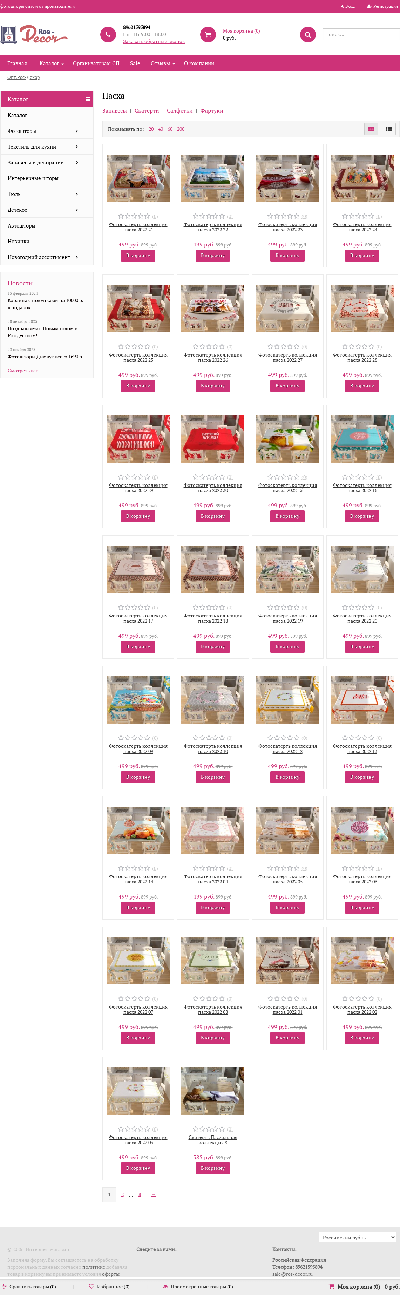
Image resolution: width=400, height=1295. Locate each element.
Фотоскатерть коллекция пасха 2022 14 (138, 879)
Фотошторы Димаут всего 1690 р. (45, 356)
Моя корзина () (241, 30)
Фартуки (212, 110)
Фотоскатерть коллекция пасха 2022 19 (287, 618)
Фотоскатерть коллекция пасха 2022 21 (138, 227)
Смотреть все (23, 370)
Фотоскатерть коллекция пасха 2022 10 (213, 748)
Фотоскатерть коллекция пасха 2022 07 (138, 1009)
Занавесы (114, 110)
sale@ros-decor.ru (292, 1273)
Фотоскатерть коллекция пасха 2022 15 (287, 488)
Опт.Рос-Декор (23, 77)
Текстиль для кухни (32, 146)
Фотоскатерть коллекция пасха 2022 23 (287, 227)
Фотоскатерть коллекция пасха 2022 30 (213, 488)
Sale (135, 63)
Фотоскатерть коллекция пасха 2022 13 (362, 748)
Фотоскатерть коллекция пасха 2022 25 (138, 357)
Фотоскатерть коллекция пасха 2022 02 (362, 1009)
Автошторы (21, 225)
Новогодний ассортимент (39, 256)
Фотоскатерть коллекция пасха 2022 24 (362, 227)
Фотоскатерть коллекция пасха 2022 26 (213, 357)
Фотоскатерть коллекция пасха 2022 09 (138, 748)
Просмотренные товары (198, 1286)
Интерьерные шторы (33, 178)
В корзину (138, 255)
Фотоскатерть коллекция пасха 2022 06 (362, 879)
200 (180, 129)
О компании (199, 63)
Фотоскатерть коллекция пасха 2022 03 (138, 1140)
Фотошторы (22, 130)
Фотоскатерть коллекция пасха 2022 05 (287, 879)
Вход (350, 6)
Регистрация (385, 6)
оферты (111, 1273)
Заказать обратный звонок (154, 41)
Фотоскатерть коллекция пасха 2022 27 (287, 357)
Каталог (49, 63)
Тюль (14, 193)
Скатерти (147, 110)
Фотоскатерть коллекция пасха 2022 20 (362, 618)
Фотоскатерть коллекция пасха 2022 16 (362, 488)
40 (160, 129)
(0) (155, 216)
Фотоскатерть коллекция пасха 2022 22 (213, 227)
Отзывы (160, 63)
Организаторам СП (96, 63)
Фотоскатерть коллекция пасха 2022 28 (362, 357)
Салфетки (180, 110)
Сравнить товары (29, 1286)
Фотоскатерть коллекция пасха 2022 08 (213, 1009)
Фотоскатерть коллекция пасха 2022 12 (287, 748)
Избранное (110, 1286)
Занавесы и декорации (36, 162)
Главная (17, 63)
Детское (17, 209)
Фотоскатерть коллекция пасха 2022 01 (287, 1009)
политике (93, 1266)
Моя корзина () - (369, 1286)
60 (170, 129)
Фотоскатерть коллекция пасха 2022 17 (138, 618)
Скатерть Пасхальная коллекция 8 (213, 1140)
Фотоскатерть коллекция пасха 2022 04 (213, 879)
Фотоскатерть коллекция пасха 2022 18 (213, 618)
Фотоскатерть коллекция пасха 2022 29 (138, 488)
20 (151, 129)
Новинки (18, 241)
